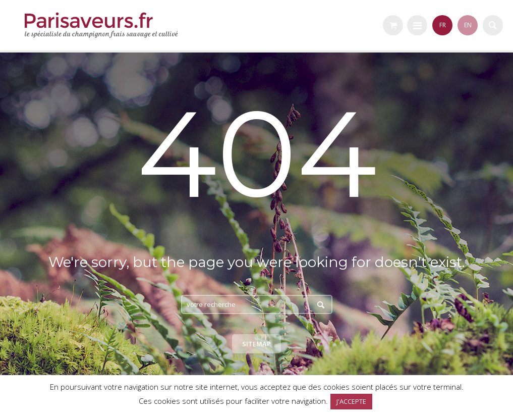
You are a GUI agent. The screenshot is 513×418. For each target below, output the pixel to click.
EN (468, 25)
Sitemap (256, 343)
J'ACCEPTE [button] (351, 401)
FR (442, 25)
